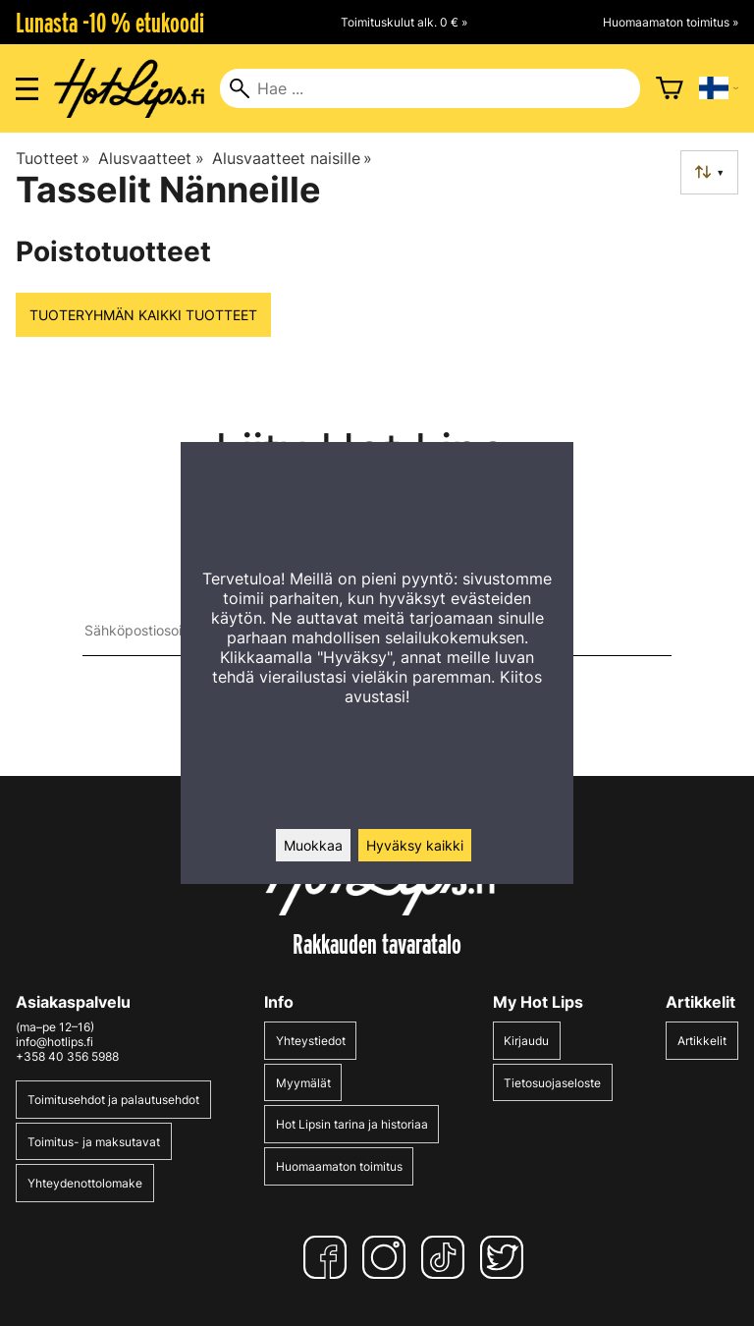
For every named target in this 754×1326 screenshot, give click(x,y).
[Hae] (429, 88)
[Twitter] (505, 1257)
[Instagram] (387, 1257)
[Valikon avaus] (27, 89)
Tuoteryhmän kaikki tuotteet (143, 314)
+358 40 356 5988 (67, 1056)
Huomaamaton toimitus (339, 1166)
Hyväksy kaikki (414, 845)
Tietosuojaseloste (552, 1083)
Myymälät (303, 1083)
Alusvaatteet (150, 158)
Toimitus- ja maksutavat (93, 1141)
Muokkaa (313, 845)
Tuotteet (53, 158)
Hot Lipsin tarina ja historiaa (352, 1124)
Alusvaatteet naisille (292, 158)
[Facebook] (328, 1257)
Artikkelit (702, 1040)
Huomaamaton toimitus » (670, 22)
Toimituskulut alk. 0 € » (404, 22)
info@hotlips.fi (54, 1041)
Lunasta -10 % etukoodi (110, 22)
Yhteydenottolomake (84, 1183)
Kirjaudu (526, 1040)
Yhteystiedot (311, 1040)
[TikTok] (446, 1257)
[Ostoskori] (669, 88)
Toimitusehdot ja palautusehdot (113, 1099)
